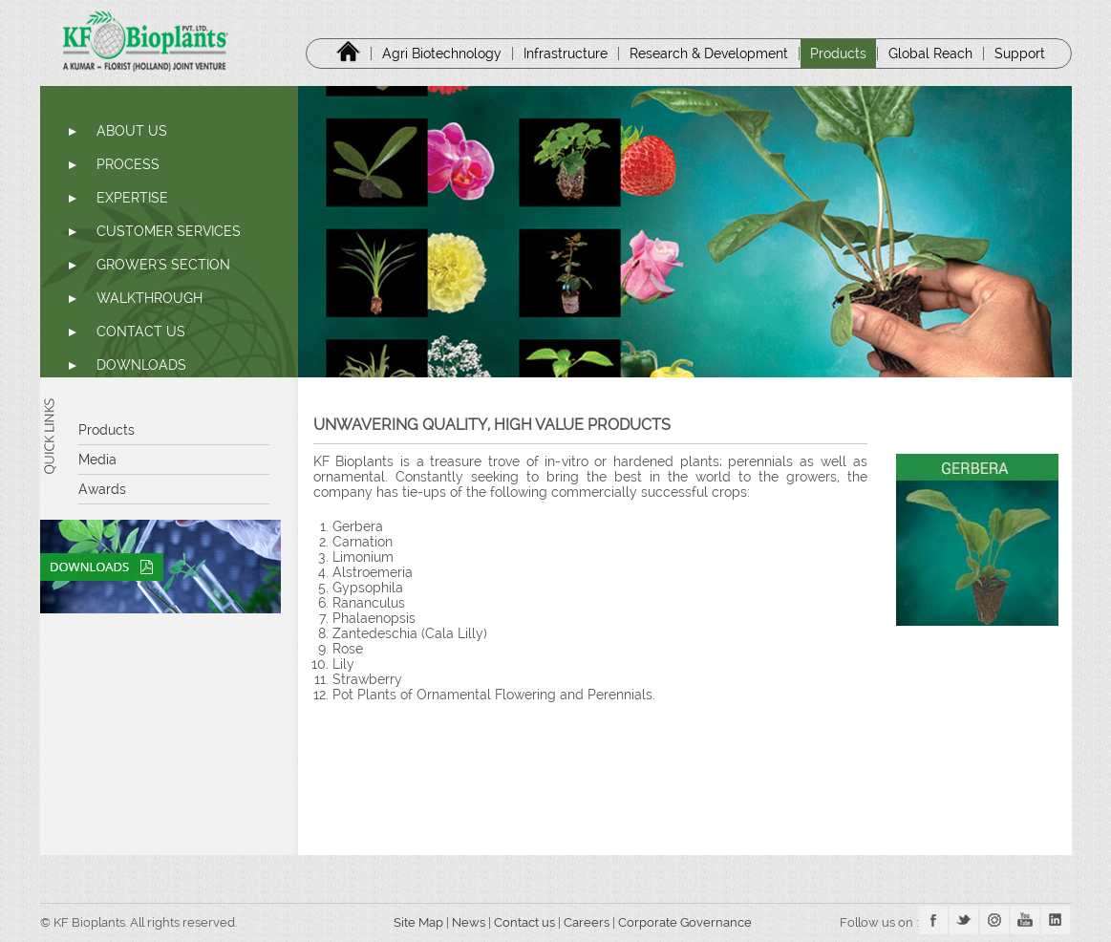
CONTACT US (140, 331)
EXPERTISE (132, 197)
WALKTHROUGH (149, 298)
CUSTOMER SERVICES (168, 231)
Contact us (524, 922)
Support (1019, 53)
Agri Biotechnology (442, 53)
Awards (102, 489)
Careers (588, 922)
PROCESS (128, 164)
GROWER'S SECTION (163, 264)
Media (97, 459)
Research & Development (709, 53)
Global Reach (930, 53)
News (468, 922)
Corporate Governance (686, 922)
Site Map (412, 922)
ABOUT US (131, 131)
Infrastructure (565, 53)
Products (838, 53)
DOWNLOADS (141, 365)
